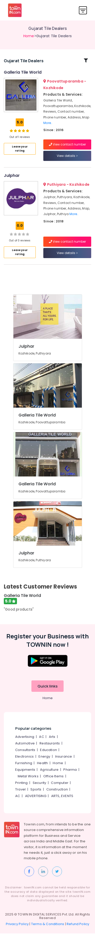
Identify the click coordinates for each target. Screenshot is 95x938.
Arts (52, 741)
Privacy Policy (17, 928)
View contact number (67, 147)
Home (28, 35)
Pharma (70, 774)
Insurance (63, 761)
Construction (57, 794)
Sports (35, 794)
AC (41, 741)
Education (48, 754)
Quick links (47, 691)
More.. (47, 125)
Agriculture (49, 774)
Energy (44, 761)
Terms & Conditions (47, 928)
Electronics (24, 761)
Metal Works (28, 781)
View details (67, 158)
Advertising (24, 741)
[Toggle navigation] (83, 10)
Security (39, 787)
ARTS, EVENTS (62, 800)
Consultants (25, 754)
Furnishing (23, 767)
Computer (59, 787)
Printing (21, 787)
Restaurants (50, 748)
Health (42, 767)
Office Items (53, 781)
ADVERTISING (35, 800)
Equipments (25, 774)
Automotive (25, 748)
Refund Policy (78, 928)
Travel (20, 794)
